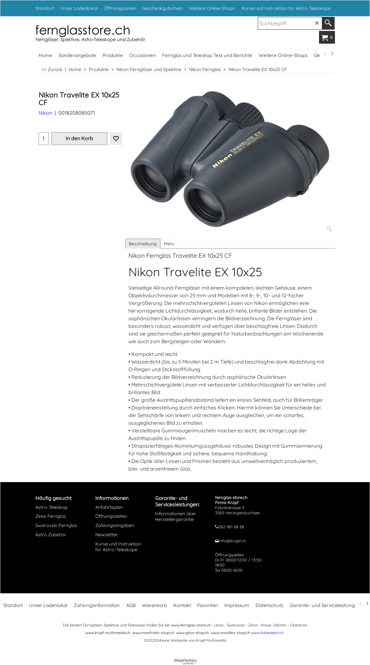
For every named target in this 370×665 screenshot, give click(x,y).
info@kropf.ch (232, 540)
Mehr (169, 244)
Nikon (45, 113)
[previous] (326, 54)
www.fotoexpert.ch (267, 632)
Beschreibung (143, 244)
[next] (332, 54)
